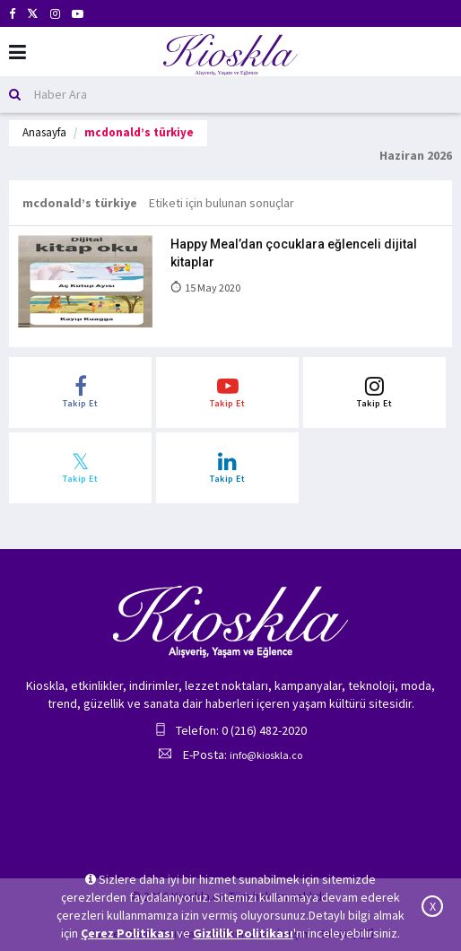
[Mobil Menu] (17, 52)
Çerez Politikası (127, 933)
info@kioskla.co (266, 755)
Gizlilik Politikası (243, 933)
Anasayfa (44, 132)
